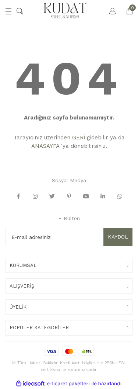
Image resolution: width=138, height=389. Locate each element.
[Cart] (125, 11)
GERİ (78, 137)
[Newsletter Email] (52, 237)
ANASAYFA (45, 146)
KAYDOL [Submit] (118, 237)
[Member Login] (109, 11)
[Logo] (65, 11)
